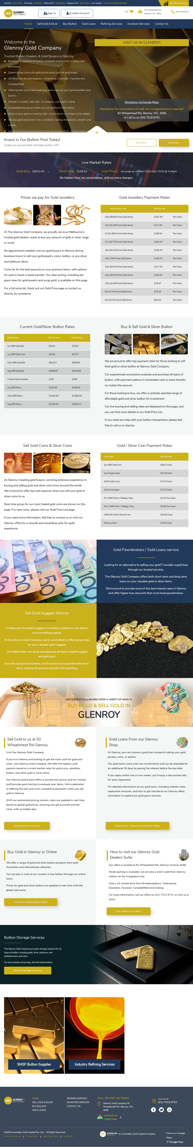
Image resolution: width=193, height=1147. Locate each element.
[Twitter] (161, 1109)
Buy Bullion (70, 24)
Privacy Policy (32, 1136)
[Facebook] (153, 1109)
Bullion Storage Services (28, 971)
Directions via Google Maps (142, 102)
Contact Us (161, 24)
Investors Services (138, 24)
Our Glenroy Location (128, 911)
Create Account (79, 13)
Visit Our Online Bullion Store (31, 902)
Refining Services (111, 24)
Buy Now (141, 143)
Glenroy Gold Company (115, 1103)
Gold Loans (89, 24)
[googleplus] (169, 1109)
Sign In (51, 13)
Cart (126, 11)
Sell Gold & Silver (47, 24)
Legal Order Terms (50, 1136)
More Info (173, 143)
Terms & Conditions (12, 1136)
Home (28, 24)
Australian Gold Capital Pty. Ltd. (28, 1132)
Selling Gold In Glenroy (27, 826)
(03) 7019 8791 (182, 11)
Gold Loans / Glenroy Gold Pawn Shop (137, 826)
